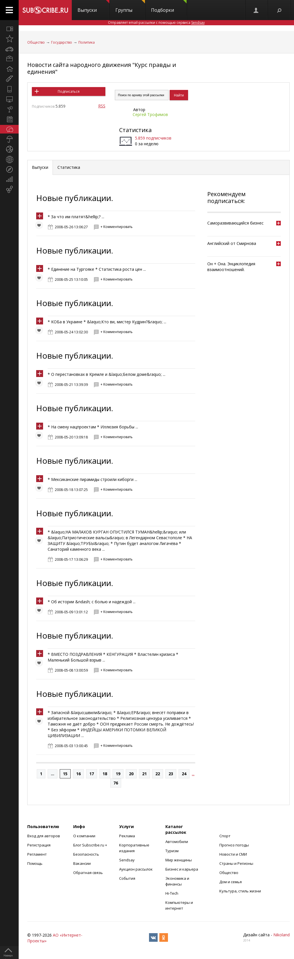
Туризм (172, 850)
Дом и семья (230, 881)
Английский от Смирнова (231, 243)
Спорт (225, 835)
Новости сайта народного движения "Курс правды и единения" (101, 68)
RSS (101, 106)
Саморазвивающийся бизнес (235, 223)
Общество (36, 42)
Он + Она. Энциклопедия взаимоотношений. (231, 266)
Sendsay (127, 860)
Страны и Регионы (236, 863)
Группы (130, 6)
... (52, 773)
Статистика (135, 130)
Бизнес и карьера (181, 869)
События (127, 878)
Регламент (37, 854)
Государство (61, 42)
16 (78, 773)
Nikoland (281, 934)
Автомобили (176, 841)
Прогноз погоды (234, 845)
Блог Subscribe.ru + (90, 845)
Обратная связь (88, 872)
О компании (84, 835)
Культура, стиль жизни (240, 891)
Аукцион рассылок (136, 869)
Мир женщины (178, 860)
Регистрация (39, 845)
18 (104, 773)
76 (115, 783)
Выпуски (93, 6)
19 (118, 773)
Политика (86, 42)
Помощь (34, 863)
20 (131, 773)
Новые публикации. (74, 197)
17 (91, 773)
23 (171, 773)
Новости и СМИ (233, 854)
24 (184, 773)
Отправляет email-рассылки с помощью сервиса (156, 22)
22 (157, 773)
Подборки (169, 6)
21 (144, 773)
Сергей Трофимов (150, 114)
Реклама (127, 835)
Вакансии (82, 863)
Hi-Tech (171, 893)
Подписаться (69, 91)
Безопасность (86, 854)
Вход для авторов (43, 835)
